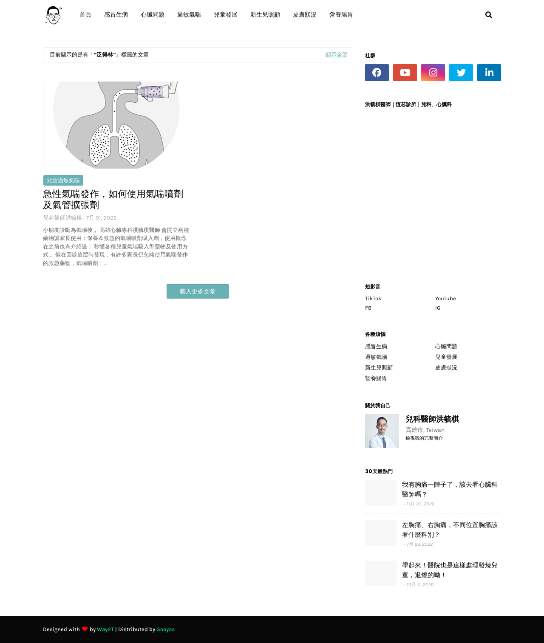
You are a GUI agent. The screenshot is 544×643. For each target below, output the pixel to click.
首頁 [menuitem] (85, 14)
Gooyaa (165, 629)
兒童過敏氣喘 (63, 180)
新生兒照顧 (379, 367)
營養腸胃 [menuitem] (341, 14)
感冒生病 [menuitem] (116, 14)
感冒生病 (376, 346)
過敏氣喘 (376, 357)
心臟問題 (446, 346)
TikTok (373, 298)
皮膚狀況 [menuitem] (305, 14)
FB (368, 308)
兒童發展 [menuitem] (226, 14)
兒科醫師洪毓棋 (62, 217)
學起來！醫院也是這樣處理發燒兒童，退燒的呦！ (450, 570)
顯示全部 (337, 54)
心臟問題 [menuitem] (152, 14)
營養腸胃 (376, 378)
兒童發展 (446, 357)
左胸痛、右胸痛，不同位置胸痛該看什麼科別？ (450, 529)
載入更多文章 (197, 291)
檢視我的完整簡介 (424, 438)
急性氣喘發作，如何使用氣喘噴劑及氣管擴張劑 (113, 200)
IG (437, 308)
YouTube (445, 298)
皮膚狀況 (446, 367)
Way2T (105, 629)
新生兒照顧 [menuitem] (265, 14)
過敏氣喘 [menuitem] (189, 14)
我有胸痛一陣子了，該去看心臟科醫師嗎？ (450, 489)
